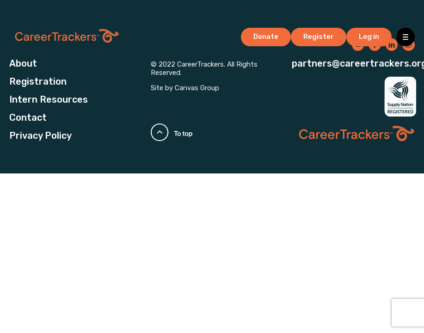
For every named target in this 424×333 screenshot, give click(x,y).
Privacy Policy (40, 135)
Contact (28, 117)
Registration (38, 81)
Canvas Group (197, 88)
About (23, 63)
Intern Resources (48, 99)
